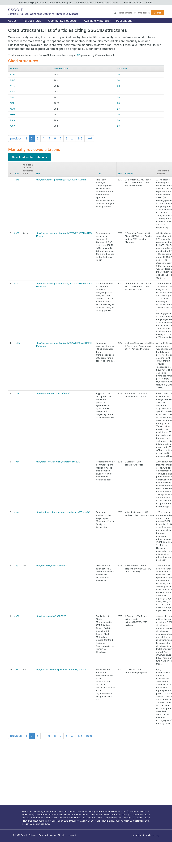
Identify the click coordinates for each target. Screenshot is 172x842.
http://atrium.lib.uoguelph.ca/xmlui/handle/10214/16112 (63, 669)
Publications (125, 20)
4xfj (16, 565)
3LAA (12, 120)
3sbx (16, 393)
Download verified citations (29, 157)
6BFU (12, 114)
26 (118, 114)
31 (118, 91)
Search (157, 13)
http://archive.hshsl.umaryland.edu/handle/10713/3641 (63, 512)
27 (118, 108)
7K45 (12, 86)
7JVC (12, 108)
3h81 (16, 233)
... (72, 138)
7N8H (12, 97)
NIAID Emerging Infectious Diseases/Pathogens (45, 2)
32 (118, 86)
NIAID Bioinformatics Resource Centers (98, 2)
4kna (16, 179)
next (89, 138)
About (13, 20)
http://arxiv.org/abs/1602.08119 (51, 616)
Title (98, 173)
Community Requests (63, 20)
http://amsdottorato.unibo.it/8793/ (53, 393)
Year (120, 173)
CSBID (149, 2)
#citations (122, 68)
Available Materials (97, 20)
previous (16, 138)
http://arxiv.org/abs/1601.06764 (51, 565)
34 (118, 80)
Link (38, 173)
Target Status (33, 20)
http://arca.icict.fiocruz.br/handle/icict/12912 (58, 461)
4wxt (16, 461)
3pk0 (16, 669)
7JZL (12, 103)
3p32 (16, 616)
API (79, 55)
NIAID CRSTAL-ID (133, 2)
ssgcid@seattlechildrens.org (145, 835)
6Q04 (12, 74)
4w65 (17, 343)
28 (118, 97)
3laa (16, 512)
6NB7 (12, 80)
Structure (14, 68)
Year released (61, 68)
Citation (129, 173)
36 (118, 74)
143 (80, 138)
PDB (16, 173)
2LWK (12, 91)
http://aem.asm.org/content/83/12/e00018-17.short (61, 179)
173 (80, 735)
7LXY (12, 126)
